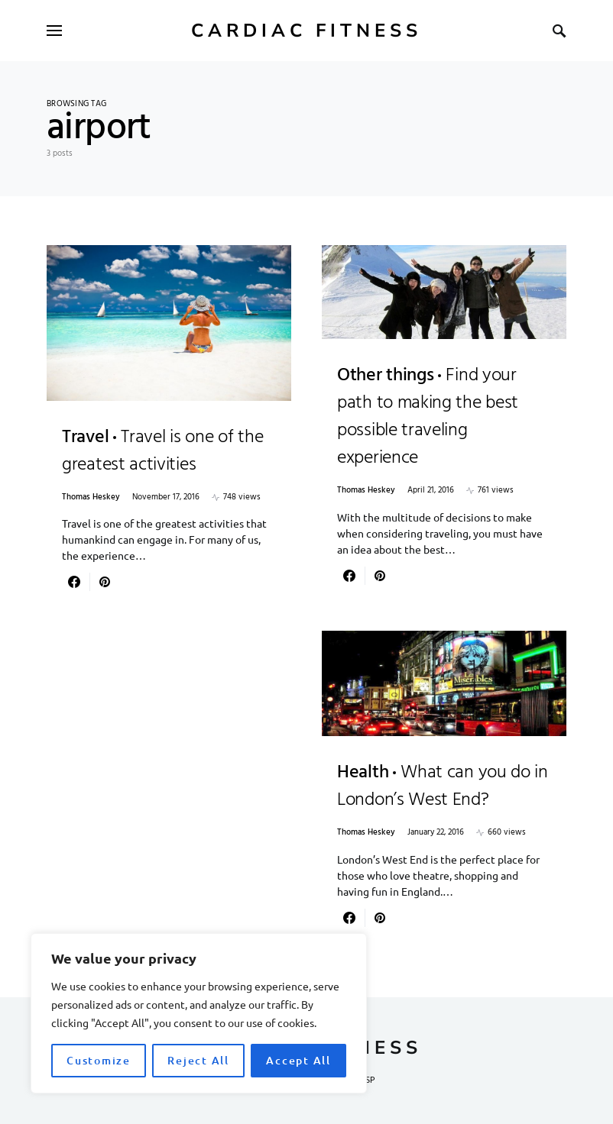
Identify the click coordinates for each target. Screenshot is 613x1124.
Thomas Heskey (91, 497)
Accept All (298, 1060)
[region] (199, 1013)
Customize (98, 1060)
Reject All (198, 1060)
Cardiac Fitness (306, 30)
